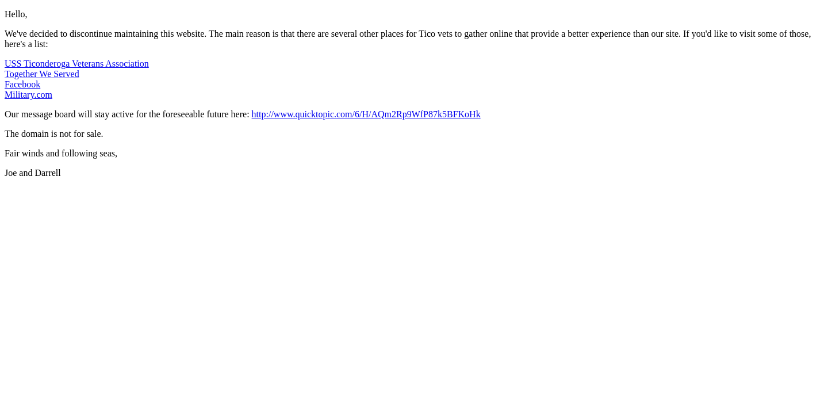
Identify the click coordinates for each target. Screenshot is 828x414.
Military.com (28, 94)
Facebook (22, 84)
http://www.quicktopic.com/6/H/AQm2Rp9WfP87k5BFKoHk (366, 114)
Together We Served (42, 74)
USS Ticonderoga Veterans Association (77, 63)
